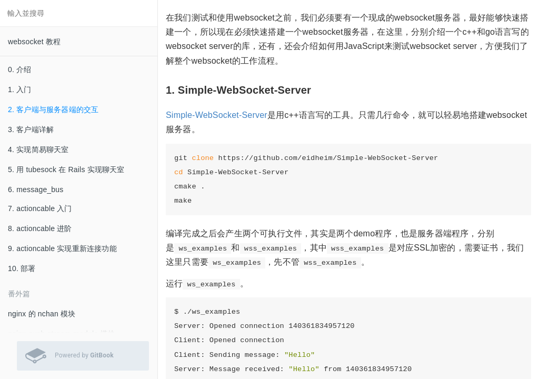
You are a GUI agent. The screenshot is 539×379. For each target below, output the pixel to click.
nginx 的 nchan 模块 (41, 314)
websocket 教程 (34, 41)
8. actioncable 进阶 (40, 228)
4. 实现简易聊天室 (38, 149)
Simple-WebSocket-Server (216, 115)
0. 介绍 (20, 69)
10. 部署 (22, 268)
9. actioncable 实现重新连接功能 (62, 248)
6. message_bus (36, 189)
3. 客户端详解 (31, 129)
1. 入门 (20, 89)
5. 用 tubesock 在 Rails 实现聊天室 (66, 169)
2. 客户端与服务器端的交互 (53, 109)
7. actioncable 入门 (40, 208)
